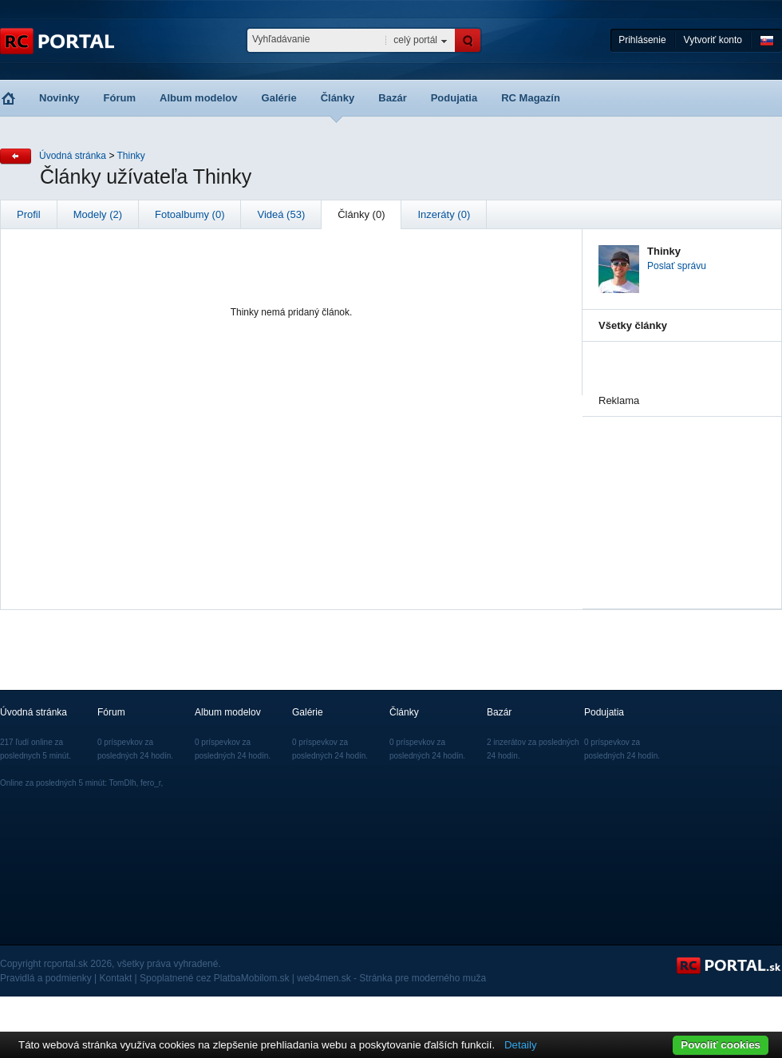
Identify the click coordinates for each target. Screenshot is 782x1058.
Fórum (120, 98)
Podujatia (454, 98)
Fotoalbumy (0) (189, 214)
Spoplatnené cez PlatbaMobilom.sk (214, 978)
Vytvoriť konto (713, 40)
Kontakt (116, 978)
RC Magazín (530, 98)
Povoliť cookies (720, 1045)
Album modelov (199, 98)
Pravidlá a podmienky (46, 978)
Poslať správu (676, 265)
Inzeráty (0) (443, 214)
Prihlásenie (641, 40)
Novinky (59, 98)
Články (338, 98)
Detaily (520, 1045)
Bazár (392, 98)
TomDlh (122, 783)
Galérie (279, 98)
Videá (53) (281, 214)
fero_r (150, 783)
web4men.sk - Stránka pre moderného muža (391, 978)
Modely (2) (97, 214)
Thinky (131, 155)
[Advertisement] (678, 497)
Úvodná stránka (72, 155)
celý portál (415, 40)
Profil (29, 214)
